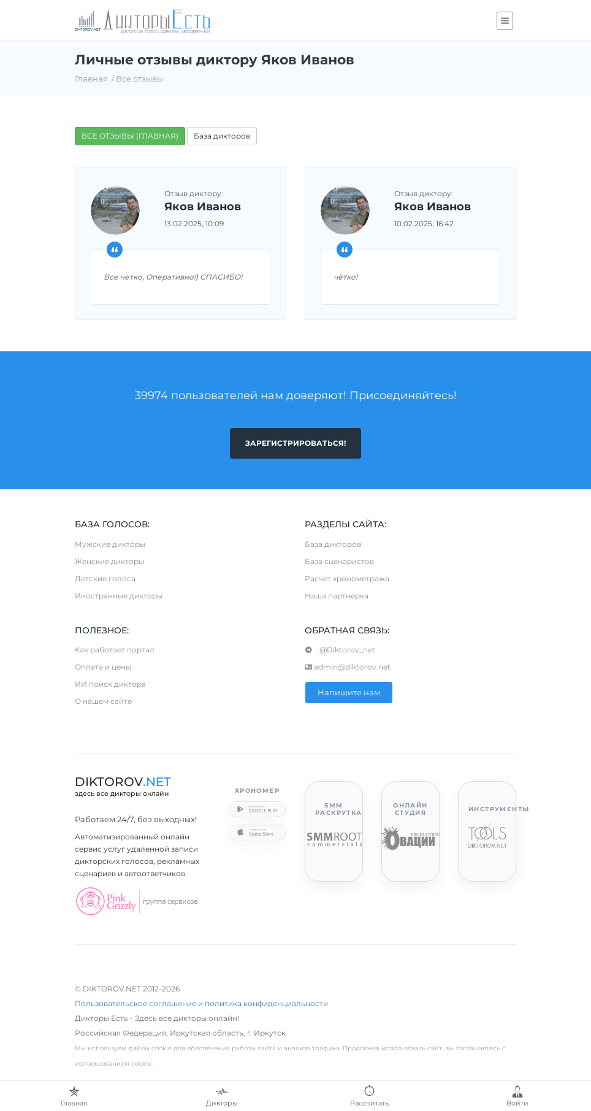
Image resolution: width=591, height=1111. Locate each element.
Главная (91, 78)
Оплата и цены (103, 666)
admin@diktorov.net (348, 666)
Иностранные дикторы (118, 595)
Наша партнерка (336, 595)
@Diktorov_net (340, 649)
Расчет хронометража (347, 578)
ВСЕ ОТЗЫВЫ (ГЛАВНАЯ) (130, 135)
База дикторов (222, 135)
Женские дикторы (109, 561)
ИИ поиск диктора (110, 684)
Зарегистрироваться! (295, 443)
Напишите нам (349, 692)
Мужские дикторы (110, 544)
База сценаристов (339, 561)
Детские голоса (105, 578)
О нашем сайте (103, 701)
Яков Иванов (202, 207)
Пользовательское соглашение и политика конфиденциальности (201, 1003)
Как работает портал (114, 649)
